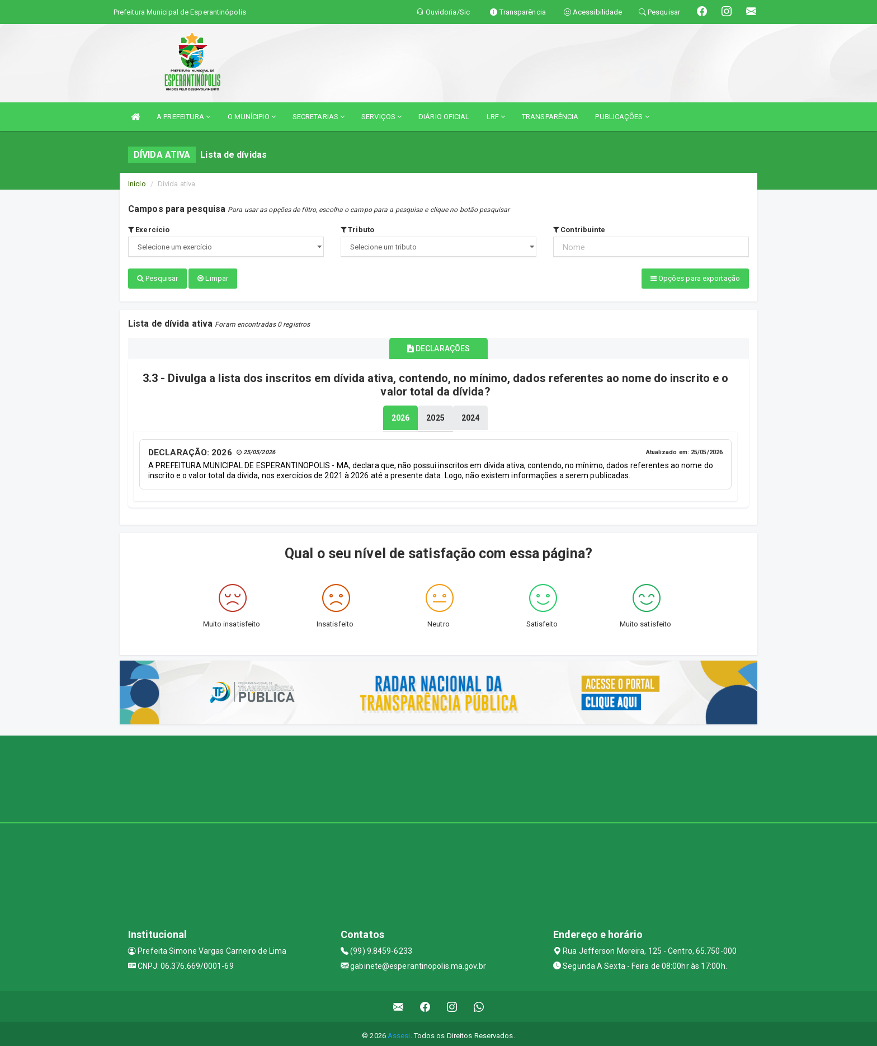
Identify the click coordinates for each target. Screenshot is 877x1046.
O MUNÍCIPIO (252, 116)
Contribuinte (579, 229)
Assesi (399, 1032)
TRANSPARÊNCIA (550, 116)
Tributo (357, 229)
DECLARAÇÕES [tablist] (438, 346)
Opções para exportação (695, 278)
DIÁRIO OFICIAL (443, 116)
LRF (496, 116)
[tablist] (400, 414)
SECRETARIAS (319, 116)
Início (137, 184)
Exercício (148, 229)
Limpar (212, 278)
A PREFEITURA (183, 116)
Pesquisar (157, 278)
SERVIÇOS (381, 116)
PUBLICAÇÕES (622, 116)
